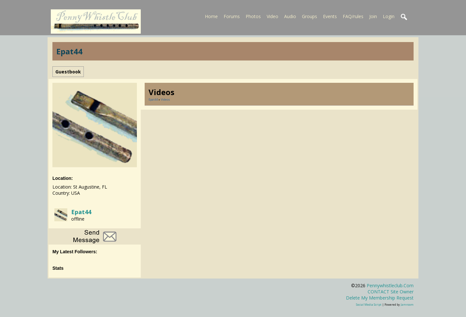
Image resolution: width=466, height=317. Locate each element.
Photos (253, 16)
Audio (290, 16)
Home (211, 16)
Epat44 (81, 212)
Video (272, 16)
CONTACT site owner (391, 292)
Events (330, 16)
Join (373, 16)
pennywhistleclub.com (390, 285)
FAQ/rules (353, 16)
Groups (309, 16)
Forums (232, 16)
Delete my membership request (380, 298)
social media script (369, 304)
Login (388, 16)
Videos (165, 99)
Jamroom (407, 304)
